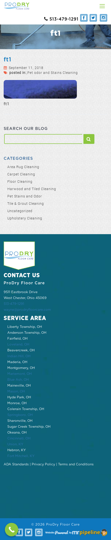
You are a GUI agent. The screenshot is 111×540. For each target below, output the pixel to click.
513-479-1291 (14, 304)
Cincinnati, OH (18, 438)
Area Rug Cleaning (23, 166)
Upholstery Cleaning (24, 218)
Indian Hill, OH (18, 356)
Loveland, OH (18, 344)
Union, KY (15, 444)
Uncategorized (19, 210)
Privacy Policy (43, 464)
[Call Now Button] (11, 529)
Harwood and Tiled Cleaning (31, 188)
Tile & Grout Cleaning (25, 203)
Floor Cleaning (19, 181)
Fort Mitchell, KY (21, 456)
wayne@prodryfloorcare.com (27, 309)
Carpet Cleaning (21, 174)
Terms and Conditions (76, 464)
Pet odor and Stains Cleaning (52, 72)
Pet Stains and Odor (24, 196)
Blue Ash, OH (18, 379)
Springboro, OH (20, 415)
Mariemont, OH (19, 374)
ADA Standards (16, 464)
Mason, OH (16, 391)
